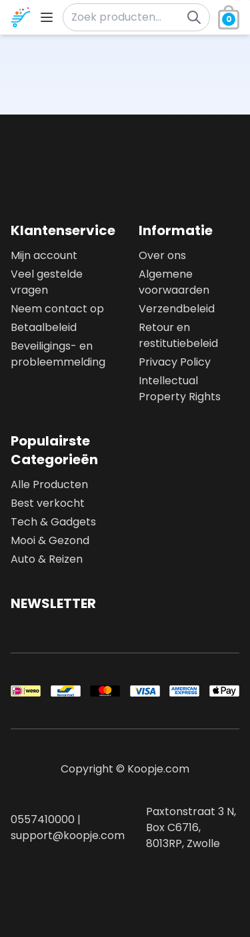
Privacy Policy (175, 362)
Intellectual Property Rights (180, 388)
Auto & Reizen (47, 559)
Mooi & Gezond (50, 540)
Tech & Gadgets (53, 521)
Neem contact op (57, 308)
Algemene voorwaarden (174, 282)
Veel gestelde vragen (47, 282)
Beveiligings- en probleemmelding (58, 354)
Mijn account (44, 255)
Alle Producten (49, 484)
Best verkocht (48, 503)
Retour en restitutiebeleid (178, 335)
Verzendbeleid (177, 308)
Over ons (162, 255)
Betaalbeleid (44, 327)
